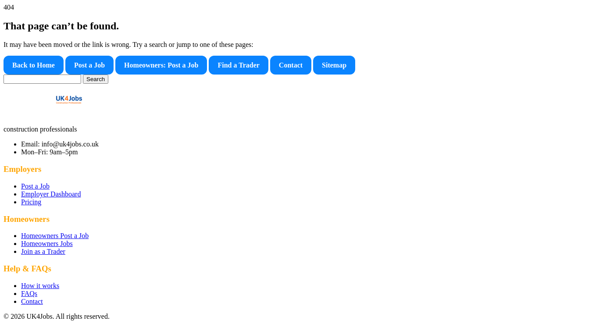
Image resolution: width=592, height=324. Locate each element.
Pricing (31, 202)
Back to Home (33, 65)
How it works (40, 285)
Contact (291, 65)
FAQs (29, 293)
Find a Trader (238, 65)
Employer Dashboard (51, 194)
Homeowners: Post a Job (161, 65)
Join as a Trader (43, 251)
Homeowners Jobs (47, 243)
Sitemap (334, 65)
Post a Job (89, 65)
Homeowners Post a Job (55, 235)
